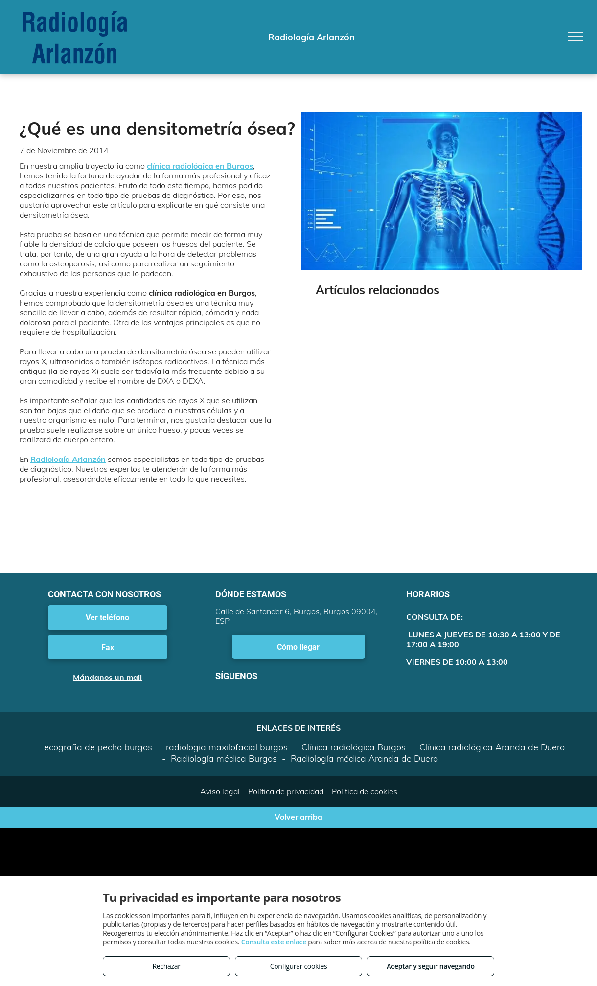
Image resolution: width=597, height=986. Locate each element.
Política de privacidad (285, 791)
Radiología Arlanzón (68, 459)
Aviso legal (220, 791)
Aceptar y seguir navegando (430, 966)
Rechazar (166, 966)
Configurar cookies (298, 966)
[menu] (575, 36)
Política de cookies (364, 791)
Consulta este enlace (273, 941)
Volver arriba (298, 817)
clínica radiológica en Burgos (200, 166)
